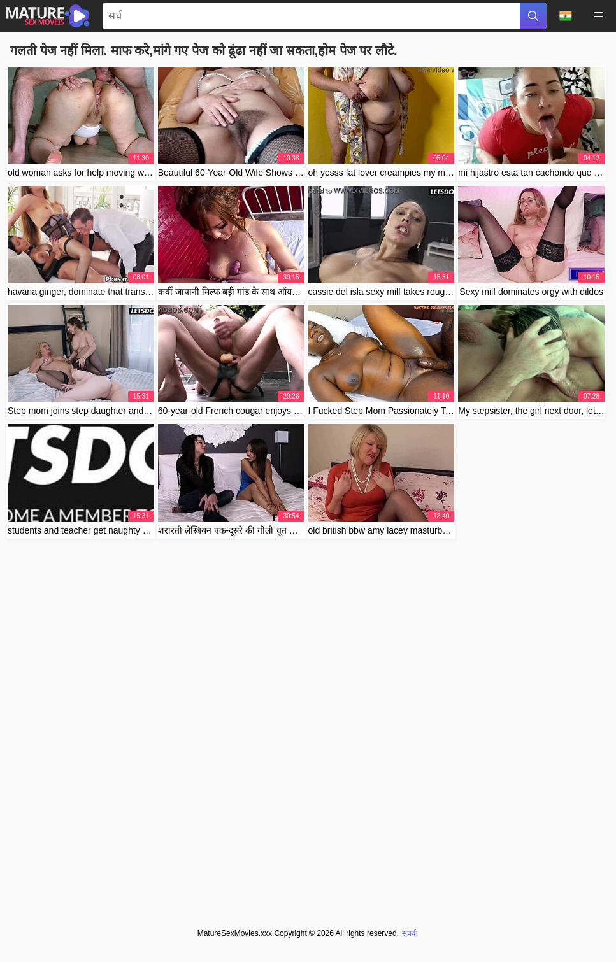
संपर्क (409, 933)
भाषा (565, 16)
